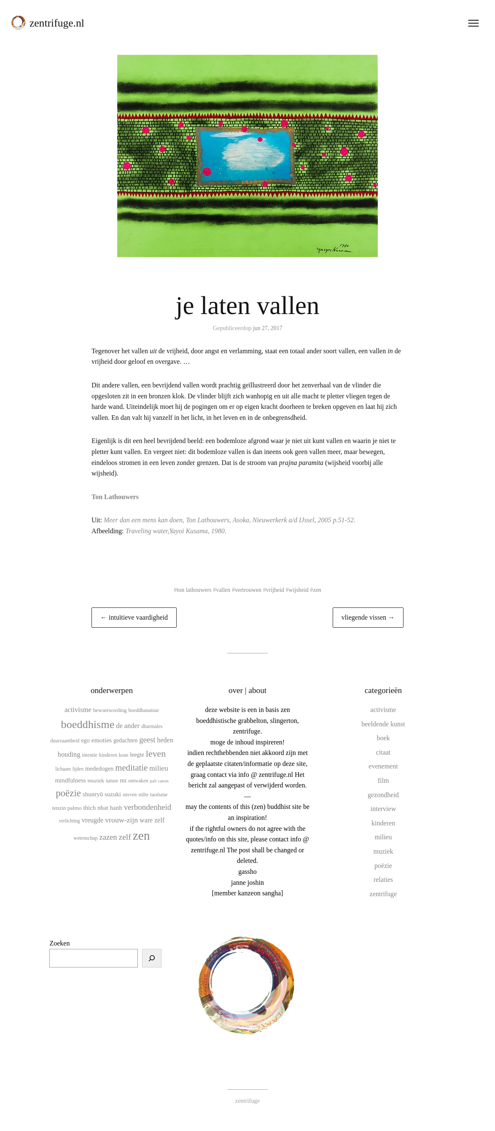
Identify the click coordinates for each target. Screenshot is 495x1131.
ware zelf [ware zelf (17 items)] (152, 819)
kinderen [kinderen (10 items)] (108, 755)
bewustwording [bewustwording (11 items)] (110, 710)
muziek (383, 851)
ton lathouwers (192, 589)
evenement (383, 766)
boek (383, 737)
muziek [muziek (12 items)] (96, 780)
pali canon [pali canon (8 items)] (159, 780)
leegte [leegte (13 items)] (137, 754)
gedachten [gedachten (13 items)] (125, 739)
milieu (383, 837)
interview (383, 808)
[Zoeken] (151, 958)
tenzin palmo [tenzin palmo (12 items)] (67, 808)
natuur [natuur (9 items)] (112, 780)
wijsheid (300, 589)
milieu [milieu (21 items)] (158, 767)
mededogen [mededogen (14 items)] (99, 768)
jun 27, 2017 (268, 328)
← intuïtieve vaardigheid (134, 617)
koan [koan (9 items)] (123, 754)
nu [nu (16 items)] (123, 779)
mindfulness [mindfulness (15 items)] (70, 779)
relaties (383, 879)
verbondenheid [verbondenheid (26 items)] (148, 807)
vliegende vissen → (368, 617)
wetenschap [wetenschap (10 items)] (86, 838)
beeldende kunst (383, 723)
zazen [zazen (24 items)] (108, 837)
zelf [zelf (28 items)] (125, 837)
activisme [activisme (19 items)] (78, 710)
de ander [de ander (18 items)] (128, 726)
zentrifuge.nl (58, 25)
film (383, 780)
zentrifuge (383, 893)
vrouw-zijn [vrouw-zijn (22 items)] (121, 819)
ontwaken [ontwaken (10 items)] (138, 780)
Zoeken (59, 943)
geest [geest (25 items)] (147, 739)
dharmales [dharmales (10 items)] (151, 726)
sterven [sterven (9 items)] (130, 794)
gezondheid (383, 794)
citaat (383, 752)
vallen (222, 589)
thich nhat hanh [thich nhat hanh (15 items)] (102, 807)
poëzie (383, 865)
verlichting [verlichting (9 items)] (69, 820)
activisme (383, 709)
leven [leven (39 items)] (156, 753)
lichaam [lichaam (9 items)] (62, 768)
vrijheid (275, 589)
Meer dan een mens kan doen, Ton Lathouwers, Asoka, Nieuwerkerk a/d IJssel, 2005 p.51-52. (228, 520)
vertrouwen (248, 589)
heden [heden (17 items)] (165, 739)
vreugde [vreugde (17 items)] (93, 819)
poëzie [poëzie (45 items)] (68, 792)
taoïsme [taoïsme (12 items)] (159, 794)
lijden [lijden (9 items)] (78, 768)
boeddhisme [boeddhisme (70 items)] (88, 724)
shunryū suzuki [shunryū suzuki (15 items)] (102, 793)
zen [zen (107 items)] (141, 835)
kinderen (383, 823)
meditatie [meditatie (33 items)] (131, 767)
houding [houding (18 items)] (69, 754)
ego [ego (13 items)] (85, 739)
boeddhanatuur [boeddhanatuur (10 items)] (143, 710)
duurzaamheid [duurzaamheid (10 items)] (64, 740)
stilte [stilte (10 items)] (143, 794)
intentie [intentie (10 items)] (89, 755)
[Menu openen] (471, 24)
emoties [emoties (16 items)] (101, 739)
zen (319, 589)
